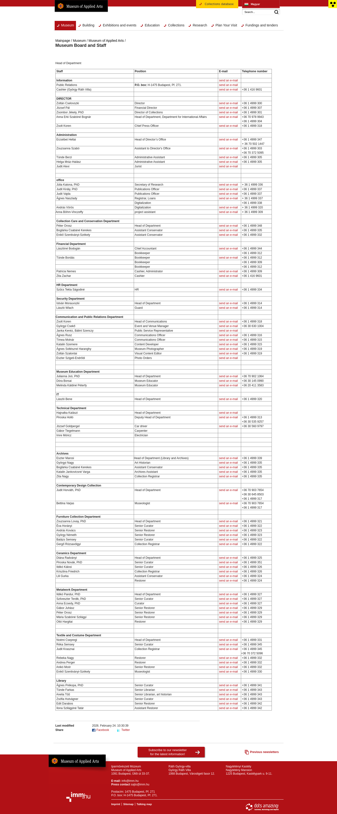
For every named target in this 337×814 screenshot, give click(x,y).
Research (200, 25)
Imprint (115, 804)
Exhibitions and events (119, 25)
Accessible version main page (332, 4)
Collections (176, 25)
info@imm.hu (130, 781)
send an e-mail (228, 80)
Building (88, 25)
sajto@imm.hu (140, 784)
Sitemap (128, 804)
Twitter (125, 730)
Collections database (217, 6)
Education (152, 25)
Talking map (144, 804)
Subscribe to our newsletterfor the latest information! (167, 752)
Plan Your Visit (226, 25)
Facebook (102, 730)
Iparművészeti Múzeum (261, 4)
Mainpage (62, 41)
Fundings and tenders (261, 25)
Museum (67, 25)
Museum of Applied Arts (81, 6)
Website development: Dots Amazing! (262, 807)
